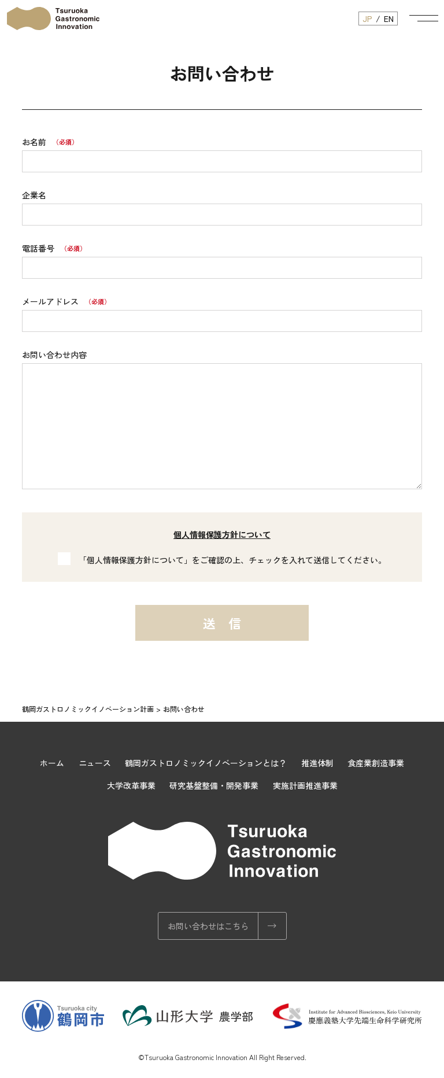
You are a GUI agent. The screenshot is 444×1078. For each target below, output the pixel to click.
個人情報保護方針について (222, 534)
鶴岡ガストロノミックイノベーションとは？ (206, 763)
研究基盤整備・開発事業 (213, 785)
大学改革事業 (131, 785)
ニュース (95, 763)
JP (367, 18)
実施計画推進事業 (305, 785)
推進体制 (317, 763)
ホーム (52, 763)
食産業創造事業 (375, 763)
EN (389, 18)
